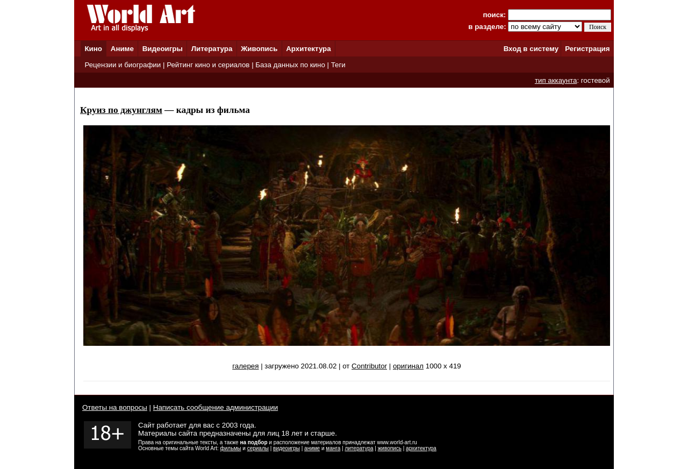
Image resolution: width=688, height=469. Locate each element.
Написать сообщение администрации (215, 407)
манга (333, 448)
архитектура (421, 448)
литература (359, 448)
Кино (93, 49)
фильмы (230, 448)
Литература (212, 49)
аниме (312, 448)
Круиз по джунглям (121, 110)
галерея (245, 366)
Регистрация (587, 49)
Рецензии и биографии (122, 65)
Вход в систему (531, 49)
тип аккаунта (556, 80)
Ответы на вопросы (114, 407)
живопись (390, 448)
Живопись (259, 49)
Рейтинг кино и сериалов (208, 65)
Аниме (122, 49)
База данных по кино (290, 65)
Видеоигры (162, 49)
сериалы (258, 448)
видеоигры (286, 448)
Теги (338, 65)
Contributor (369, 366)
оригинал (408, 366)
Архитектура (308, 49)
